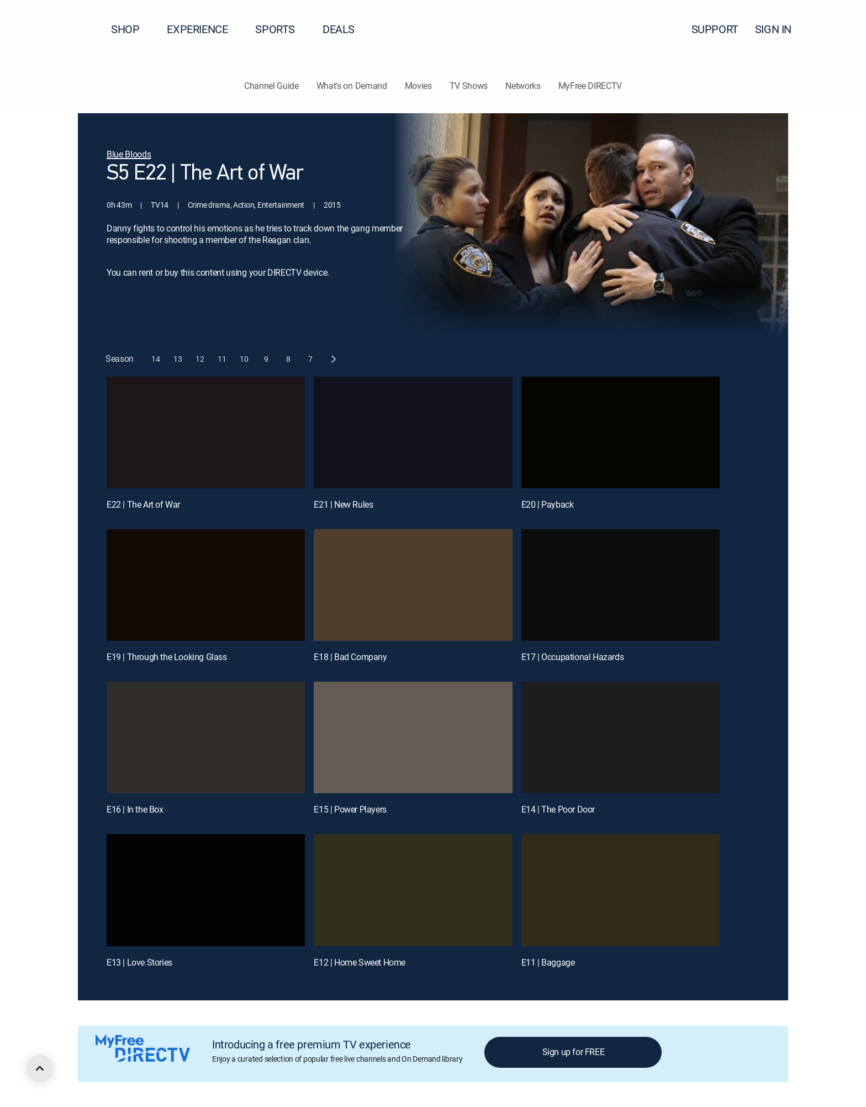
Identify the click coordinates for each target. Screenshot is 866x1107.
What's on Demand (351, 86)
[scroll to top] (39, 1068)
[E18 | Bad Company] (413, 585)
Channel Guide (271, 86)
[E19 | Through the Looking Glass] (206, 585)
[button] (838, 29)
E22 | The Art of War (143, 504)
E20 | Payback (547, 504)
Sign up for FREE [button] (573, 1052)
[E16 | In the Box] (206, 737)
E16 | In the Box (135, 809)
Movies (418, 86)
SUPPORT (714, 29)
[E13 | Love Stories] (206, 890)
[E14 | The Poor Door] (620, 737)
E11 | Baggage (548, 962)
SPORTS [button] (281, 29)
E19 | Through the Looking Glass (167, 657)
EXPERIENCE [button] (204, 29)
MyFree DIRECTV (590, 86)
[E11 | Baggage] (620, 890)
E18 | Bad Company (350, 657)
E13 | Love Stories (139, 962)
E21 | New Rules (343, 504)
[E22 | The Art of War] (206, 432)
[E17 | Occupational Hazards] (620, 585)
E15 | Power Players (350, 809)
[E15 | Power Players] (413, 737)
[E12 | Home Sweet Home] (413, 890)
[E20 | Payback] (620, 432)
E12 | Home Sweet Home (359, 962)
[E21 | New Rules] (413, 432)
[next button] (333, 359)
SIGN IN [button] (780, 29)
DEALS (339, 29)
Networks (522, 86)
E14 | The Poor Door (558, 809)
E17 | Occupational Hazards (572, 657)
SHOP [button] (131, 29)
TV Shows (469, 86)
